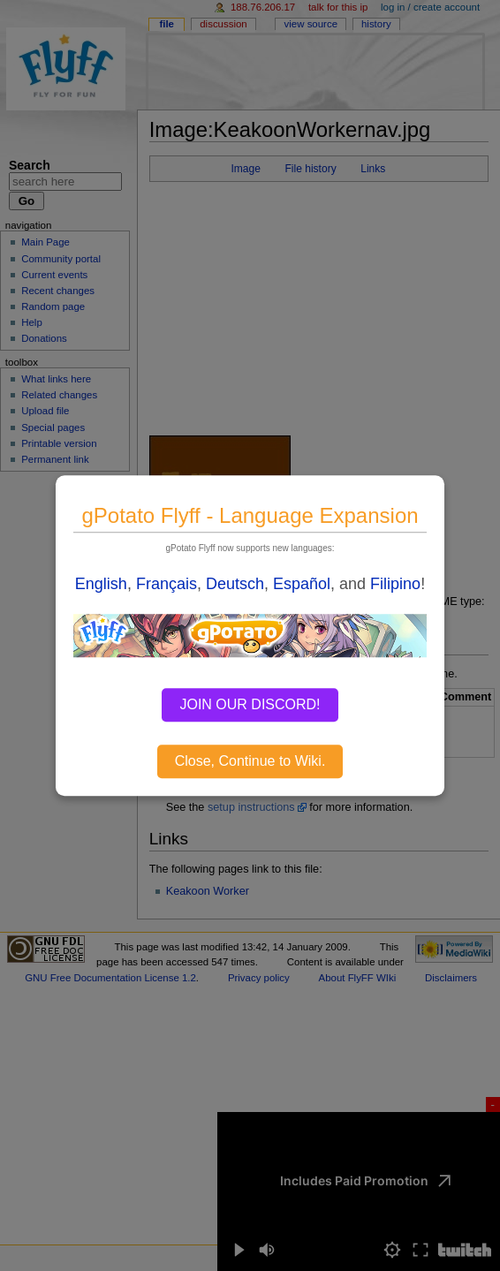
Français (166, 584)
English (101, 584)
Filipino (395, 584)
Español (301, 584)
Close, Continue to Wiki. (250, 760)
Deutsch (235, 584)
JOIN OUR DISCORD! (249, 704)
